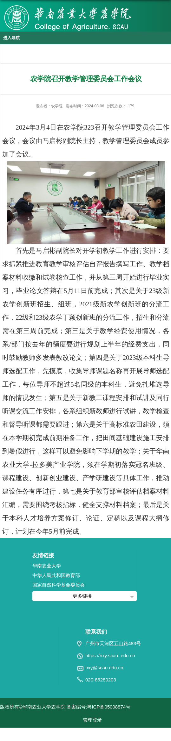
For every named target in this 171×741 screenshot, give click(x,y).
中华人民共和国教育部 (56, 575)
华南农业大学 (46, 565)
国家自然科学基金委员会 (58, 585)
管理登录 (92, 720)
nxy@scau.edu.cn (104, 667)
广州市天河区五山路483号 (113, 643)
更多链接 (82, 596)
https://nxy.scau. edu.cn (110, 655)
